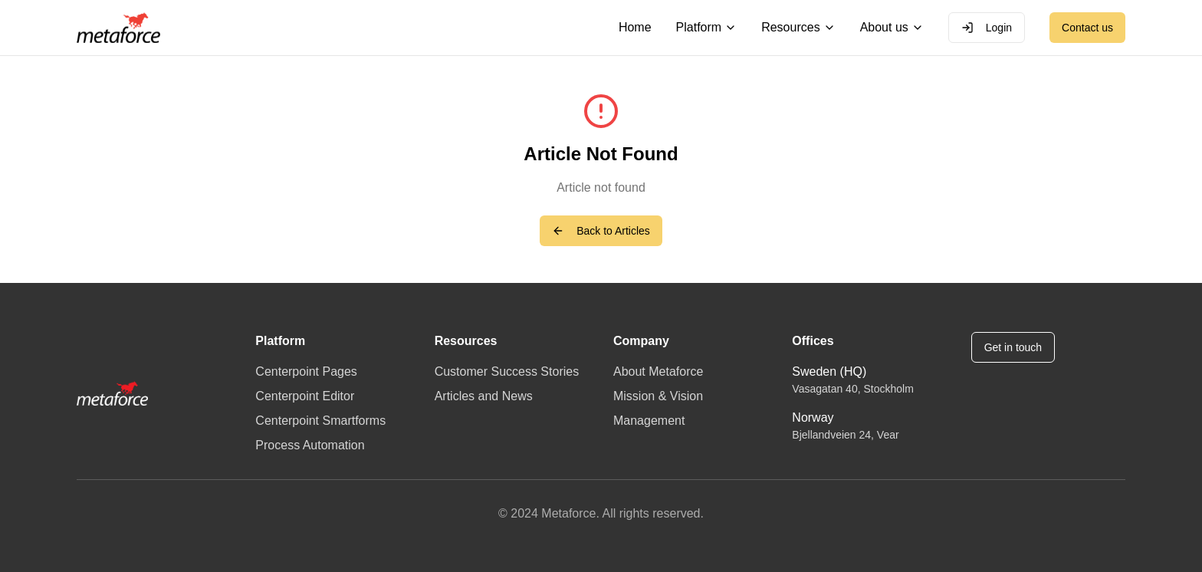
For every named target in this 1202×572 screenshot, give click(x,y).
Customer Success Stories (507, 371)
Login (986, 27)
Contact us (1087, 27)
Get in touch (1013, 347)
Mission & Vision (658, 396)
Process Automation (309, 445)
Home (635, 27)
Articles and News (484, 396)
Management (649, 420)
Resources (798, 27)
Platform (706, 27)
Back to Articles (601, 231)
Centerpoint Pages (306, 371)
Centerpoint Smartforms (320, 420)
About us (892, 27)
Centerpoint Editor (304, 396)
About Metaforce (658, 371)
